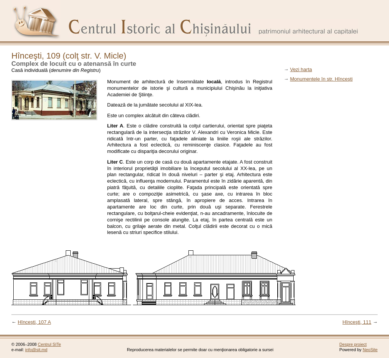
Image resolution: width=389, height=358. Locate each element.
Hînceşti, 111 (357, 322)
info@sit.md (36, 349)
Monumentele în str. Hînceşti (321, 79)
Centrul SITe (49, 344)
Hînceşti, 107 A (34, 322)
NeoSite (370, 349)
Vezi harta (301, 69)
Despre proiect (353, 344)
